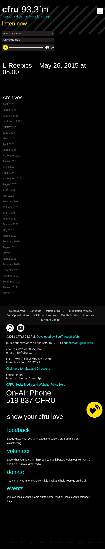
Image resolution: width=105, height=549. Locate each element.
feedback (18, 430)
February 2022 (11, 201)
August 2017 (10, 287)
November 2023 (12, 178)
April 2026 (8, 104)
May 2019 (8, 230)
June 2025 (9, 132)
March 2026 (9, 109)
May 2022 (8, 195)
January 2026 (10, 115)
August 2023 (10, 184)
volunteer (18, 451)
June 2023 (9, 189)
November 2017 (12, 270)
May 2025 (8, 138)
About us (88, 315)
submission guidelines (78, 343)
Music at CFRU (55, 310)
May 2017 (8, 292)
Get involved (17, 310)
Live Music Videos (80, 310)
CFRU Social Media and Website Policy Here (36, 384)
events (15, 488)
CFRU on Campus (45, 315)
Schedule (35, 310)
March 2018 (9, 258)
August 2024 (10, 161)
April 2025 (8, 144)
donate (15, 472)
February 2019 (11, 241)
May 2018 (8, 252)
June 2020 (9, 212)
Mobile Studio (69, 315)
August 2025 (10, 126)
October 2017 (10, 275)
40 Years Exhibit (50, 319)
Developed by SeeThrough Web (58, 336)
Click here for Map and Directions (28, 368)
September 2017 (12, 281)
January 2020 (10, 224)
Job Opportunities (18, 315)
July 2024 (8, 167)
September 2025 (12, 121)
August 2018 (10, 247)
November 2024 (12, 155)
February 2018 (11, 264)
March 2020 (9, 218)
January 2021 (10, 207)
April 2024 (8, 172)
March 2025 (9, 149)
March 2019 (9, 235)
